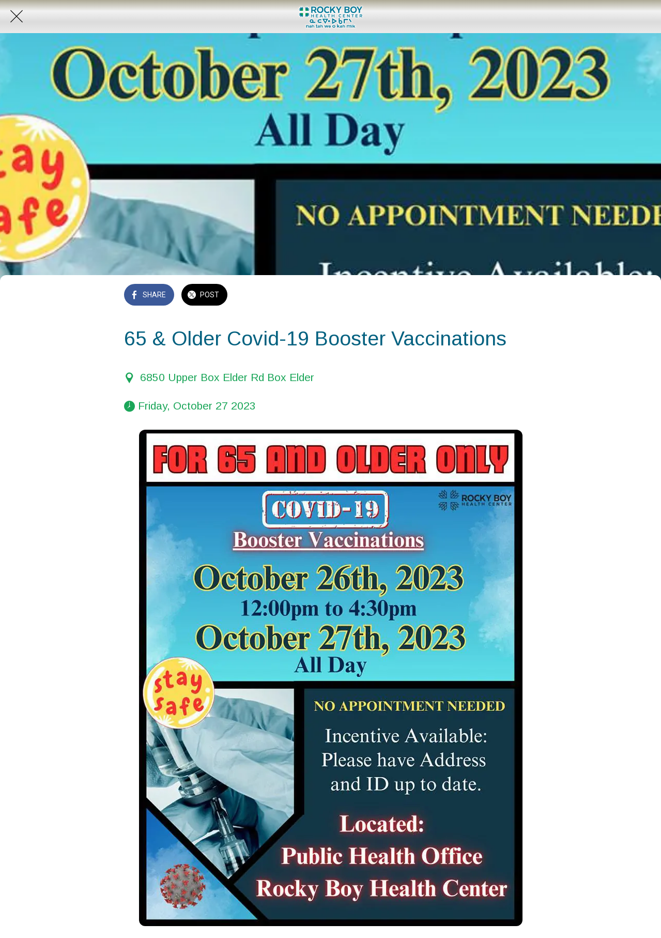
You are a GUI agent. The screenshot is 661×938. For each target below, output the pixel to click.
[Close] (16, 16)
